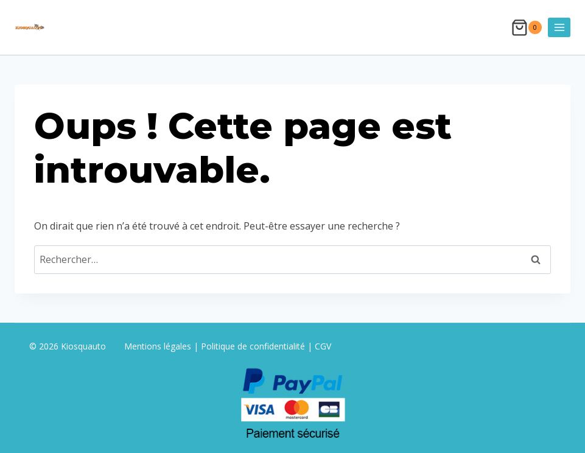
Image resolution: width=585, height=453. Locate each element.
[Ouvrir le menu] (559, 27)
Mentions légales (159, 346)
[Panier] (526, 28)
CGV (323, 346)
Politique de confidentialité (253, 346)
